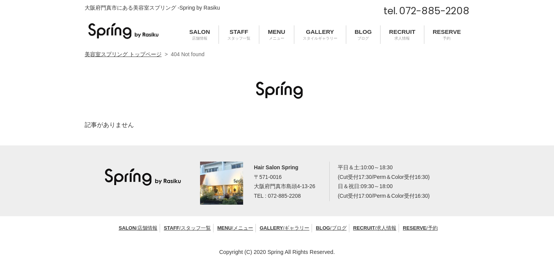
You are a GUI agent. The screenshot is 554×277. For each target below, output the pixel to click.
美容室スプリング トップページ (123, 54)
